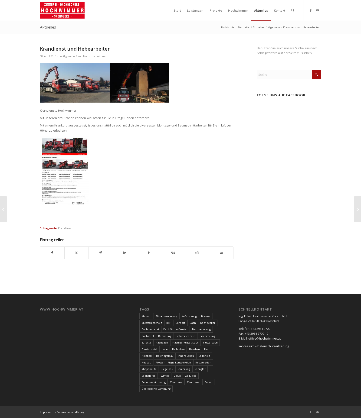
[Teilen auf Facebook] (52, 253)
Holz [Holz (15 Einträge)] (207, 349)
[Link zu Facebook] (310, 10)
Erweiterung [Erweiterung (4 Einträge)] (207, 336)
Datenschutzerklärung (273, 346)
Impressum (246, 346)
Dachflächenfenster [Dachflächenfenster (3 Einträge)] (175, 329)
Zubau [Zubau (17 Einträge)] (208, 382)
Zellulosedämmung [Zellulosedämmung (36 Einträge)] (153, 382)
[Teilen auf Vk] (173, 253)
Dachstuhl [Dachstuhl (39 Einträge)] (147, 336)
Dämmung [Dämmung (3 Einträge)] (164, 336)
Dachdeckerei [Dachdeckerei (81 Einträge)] (150, 329)
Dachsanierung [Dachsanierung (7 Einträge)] (201, 329)
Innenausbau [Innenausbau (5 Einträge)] (186, 355)
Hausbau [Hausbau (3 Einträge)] (194, 349)
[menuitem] (177, 10)
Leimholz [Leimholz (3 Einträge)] (204, 355)
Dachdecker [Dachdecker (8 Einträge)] (207, 322)
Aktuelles (48, 27)
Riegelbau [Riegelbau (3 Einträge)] (167, 369)
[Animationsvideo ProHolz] (3, 209)
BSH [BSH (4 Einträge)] (168, 322)
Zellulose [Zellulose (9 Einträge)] (191, 375)
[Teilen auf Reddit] (197, 253)
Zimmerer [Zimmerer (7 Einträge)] (193, 382)
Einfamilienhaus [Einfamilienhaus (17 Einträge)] (185, 336)
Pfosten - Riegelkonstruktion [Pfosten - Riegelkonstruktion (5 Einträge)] (173, 362)
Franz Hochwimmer (95, 56)
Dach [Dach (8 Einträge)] (193, 322)
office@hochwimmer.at (264, 338)
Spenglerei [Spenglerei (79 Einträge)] (148, 375)
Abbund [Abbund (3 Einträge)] (146, 316)
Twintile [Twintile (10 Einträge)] (164, 375)
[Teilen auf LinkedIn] (125, 253)
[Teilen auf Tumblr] (149, 253)
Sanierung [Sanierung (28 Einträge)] (183, 369)
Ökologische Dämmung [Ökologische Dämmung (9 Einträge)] (156, 388)
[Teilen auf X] (77, 253)
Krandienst (65, 228)
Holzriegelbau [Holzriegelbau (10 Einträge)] (165, 355)
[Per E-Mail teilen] (221, 253)
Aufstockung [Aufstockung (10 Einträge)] (189, 316)
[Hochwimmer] (62, 10)
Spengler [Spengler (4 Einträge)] (200, 369)
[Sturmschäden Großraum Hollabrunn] (357, 209)
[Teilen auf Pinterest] (101, 253)
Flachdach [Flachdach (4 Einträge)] (161, 342)
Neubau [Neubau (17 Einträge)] (146, 362)
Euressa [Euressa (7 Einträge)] (146, 342)
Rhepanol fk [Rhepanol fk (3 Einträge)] (148, 369)
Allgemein (68, 56)
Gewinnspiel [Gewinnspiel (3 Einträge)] (149, 349)
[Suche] (292, 10)
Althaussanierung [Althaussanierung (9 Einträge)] (166, 316)
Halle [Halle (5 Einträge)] (164, 349)
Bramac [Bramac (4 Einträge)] (206, 316)
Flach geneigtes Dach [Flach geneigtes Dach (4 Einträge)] (185, 342)
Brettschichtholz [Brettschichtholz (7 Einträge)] (151, 322)
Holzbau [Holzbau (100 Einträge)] (146, 355)
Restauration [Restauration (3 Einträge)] (203, 362)
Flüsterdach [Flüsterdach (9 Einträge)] (210, 342)
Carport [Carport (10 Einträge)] (180, 322)
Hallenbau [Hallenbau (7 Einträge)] (178, 349)
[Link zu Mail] (317, 10)
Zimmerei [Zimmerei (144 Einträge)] (176, 382)
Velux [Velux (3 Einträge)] (177, 375)
